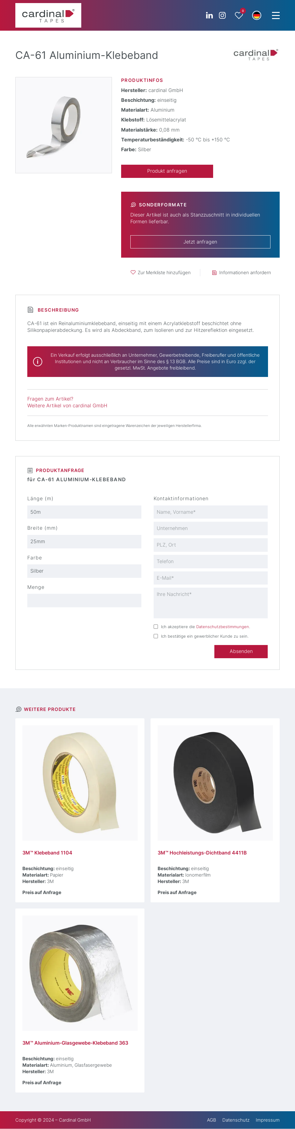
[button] (256, 15)
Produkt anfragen (167, 171)
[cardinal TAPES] (48, 15)
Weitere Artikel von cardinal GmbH (67, 406)
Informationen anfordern (245, 272)
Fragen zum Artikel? (50, 399)
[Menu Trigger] (276, 15)
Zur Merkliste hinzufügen (164, 272)
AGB (211, 1120)
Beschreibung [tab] (57, 310)
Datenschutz (236, 1120)
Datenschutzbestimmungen (222, 626)
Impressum (268, 1120)
